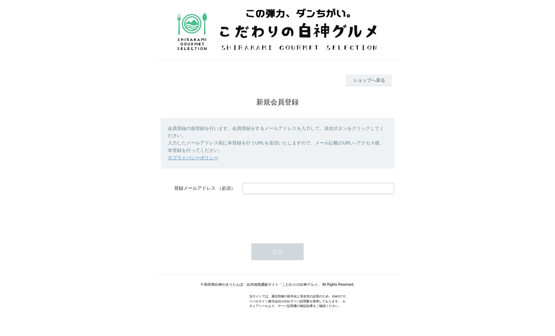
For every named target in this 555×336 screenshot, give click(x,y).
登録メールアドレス (195, 188)
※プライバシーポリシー (193, 157)
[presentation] (296, 215)
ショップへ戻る (369, 80)
